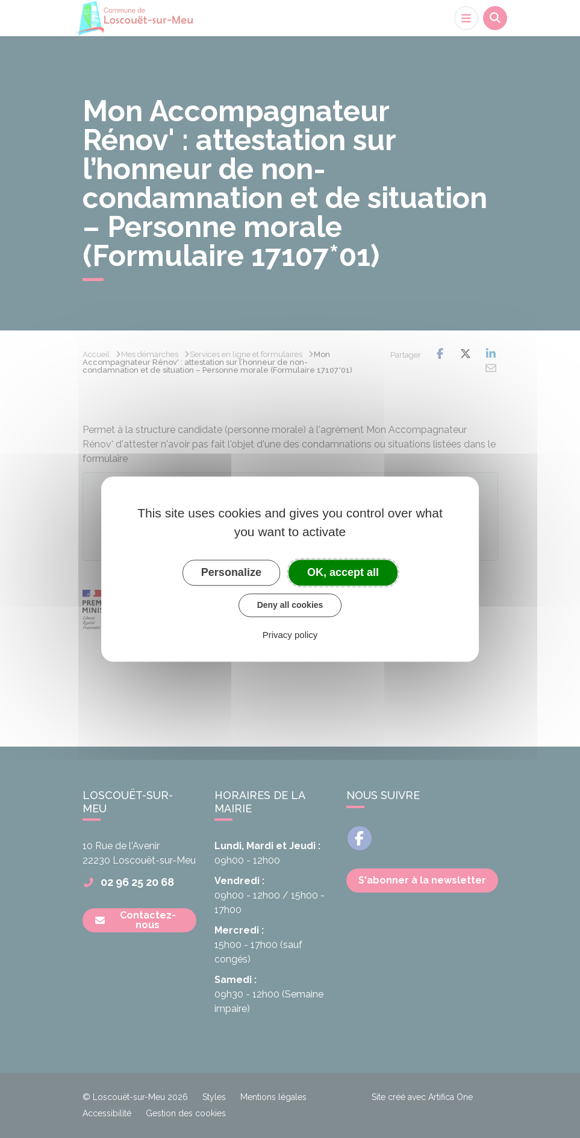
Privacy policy (290, 635)
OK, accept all (343, 572)
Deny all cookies (290, 605)
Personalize (231, 572)
